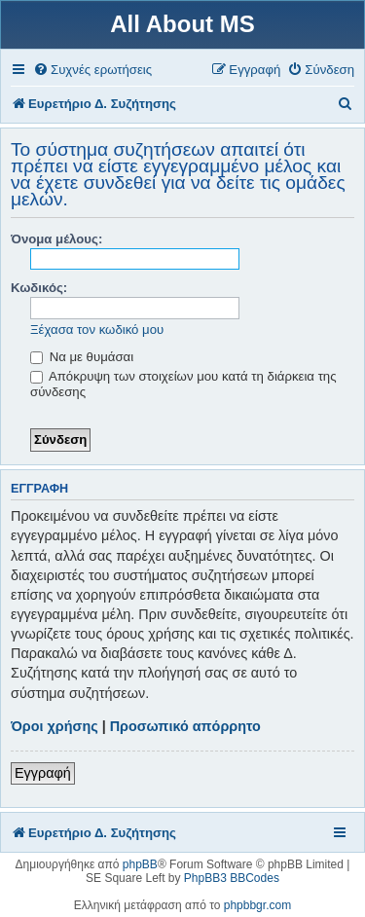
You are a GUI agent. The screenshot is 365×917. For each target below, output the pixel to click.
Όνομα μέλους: (56, 239)
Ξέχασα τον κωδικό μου (97, 329)
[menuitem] (92, 69)
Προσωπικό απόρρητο (185, 726)
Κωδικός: (39, 287)
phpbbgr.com (257, 905)
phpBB (140, 864)
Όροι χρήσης (54, 726)
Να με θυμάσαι (81, 356)
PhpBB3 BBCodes (231, 878)
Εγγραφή (43, 773)
